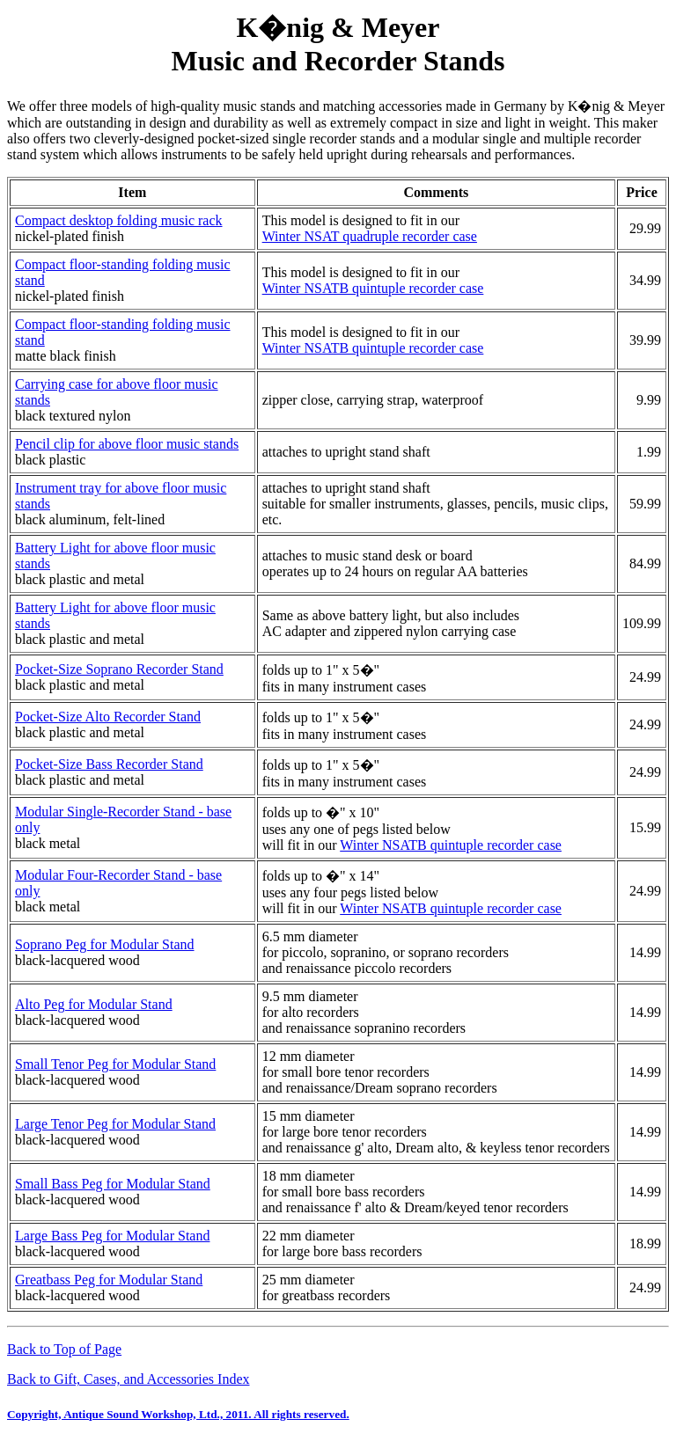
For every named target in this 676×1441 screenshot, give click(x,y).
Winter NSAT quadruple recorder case (369, 236)
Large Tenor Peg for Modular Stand (115, 1123)
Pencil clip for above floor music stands (127, 443)
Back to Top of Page (64, 1349)
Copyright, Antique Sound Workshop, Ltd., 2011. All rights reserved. (178, 1414)
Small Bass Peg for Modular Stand (112, 1183)
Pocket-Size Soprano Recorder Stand (119, 669)
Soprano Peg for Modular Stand (105, 944)
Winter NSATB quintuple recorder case (373, 288)
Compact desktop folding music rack (119, 220)
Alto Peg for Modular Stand (94, 1004)
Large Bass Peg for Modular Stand (112, 1235)
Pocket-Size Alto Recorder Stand (108, 716)
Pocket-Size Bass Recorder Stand (109, 764)
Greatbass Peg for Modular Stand (108, 1279)
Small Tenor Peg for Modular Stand (115, 1064)
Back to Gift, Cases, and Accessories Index (128, 1379)
